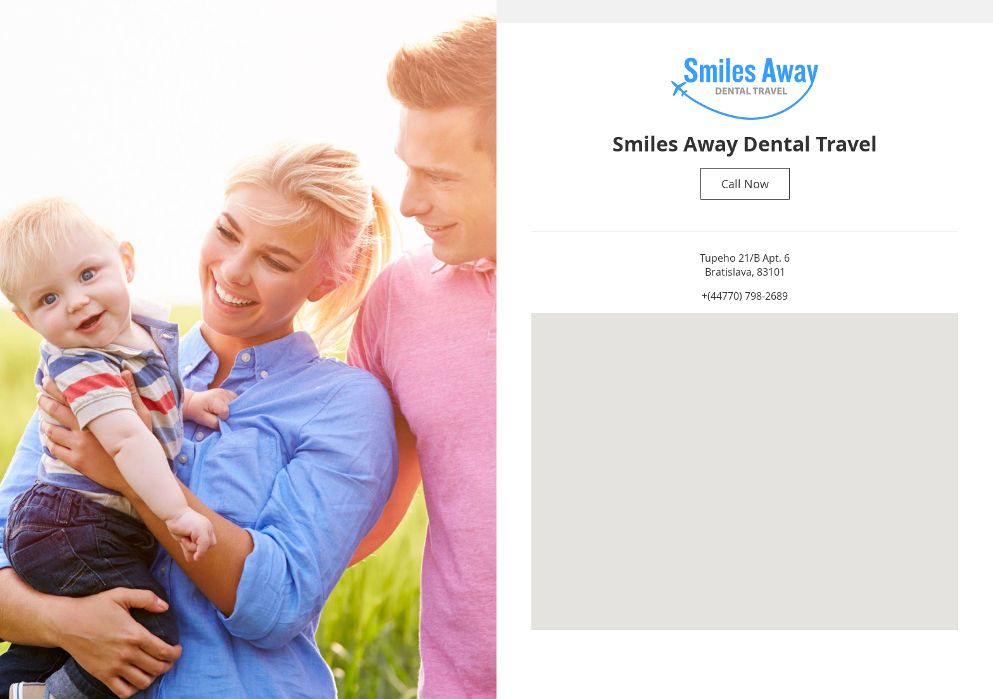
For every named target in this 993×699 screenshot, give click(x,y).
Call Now (745, 183)
